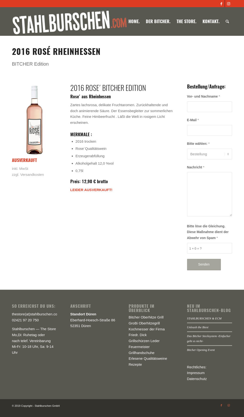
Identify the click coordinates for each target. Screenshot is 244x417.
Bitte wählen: (198, 144)
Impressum (196, 373)
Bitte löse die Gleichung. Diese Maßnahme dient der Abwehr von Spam (208, 232)
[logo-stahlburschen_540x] (69, 21)
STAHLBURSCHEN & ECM (204, 318)
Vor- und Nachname (203, 96)
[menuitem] (134, 21)
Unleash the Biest (197, 327)
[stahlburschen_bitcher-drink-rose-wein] (34, 120)
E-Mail (193, 120)
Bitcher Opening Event (201, 350)
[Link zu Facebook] (221, 3)
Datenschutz (197, 379)
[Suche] (227, 21)
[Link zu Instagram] (228, 3)
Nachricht (195, 167)
